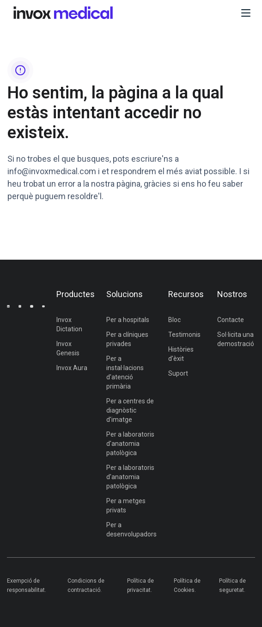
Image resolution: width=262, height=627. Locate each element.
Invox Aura (71, 367)
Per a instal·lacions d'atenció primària (125, 372)
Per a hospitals (127, 319)
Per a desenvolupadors (131, 529)
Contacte (230, 319)
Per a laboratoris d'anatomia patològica (130, 444)
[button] (245, 13)
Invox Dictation (69, 324)
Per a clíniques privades (127, 339)
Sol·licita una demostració (235, 339)
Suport (178, 373)
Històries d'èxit (181, 354)
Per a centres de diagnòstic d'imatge (130, 410)
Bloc (174, 319)
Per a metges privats (126, 505)
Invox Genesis (67, 348)
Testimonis (184, 334)
